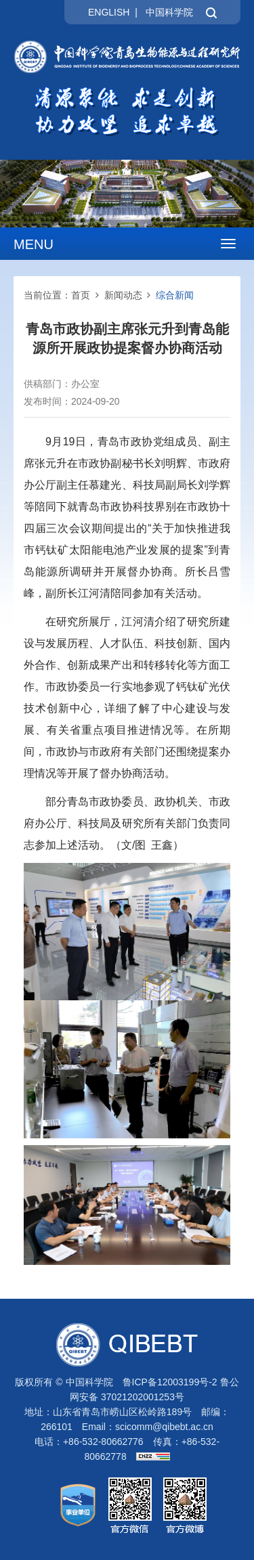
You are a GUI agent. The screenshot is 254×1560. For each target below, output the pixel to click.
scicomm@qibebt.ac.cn (164, 1426)
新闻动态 (123, 295)
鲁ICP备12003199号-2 (170, 1382)
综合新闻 (175, 295)
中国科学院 (169, 12)
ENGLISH (108, 12)
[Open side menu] (228, 243)
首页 (80, 295)
